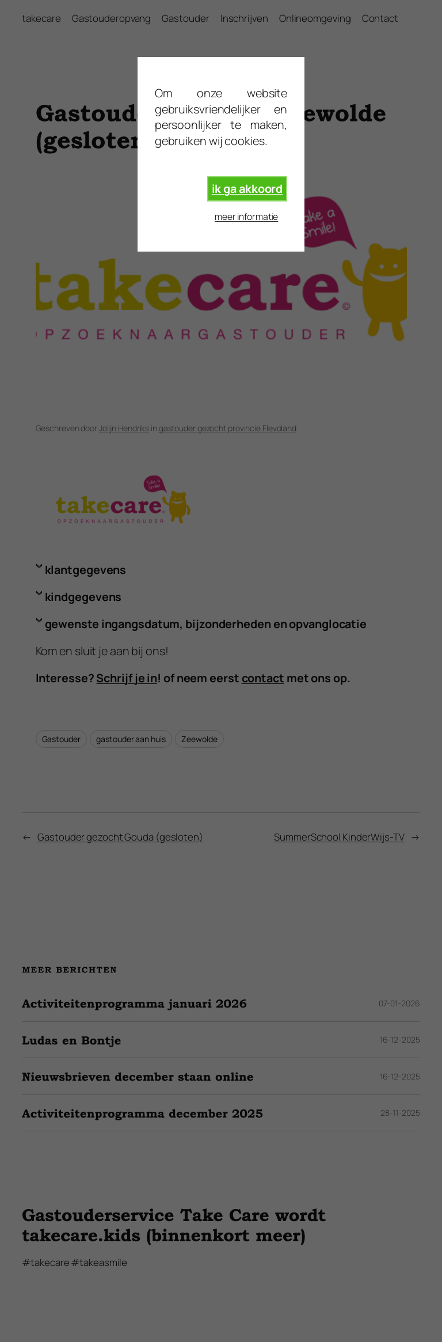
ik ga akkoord (247, 188)
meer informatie (247, 216)
